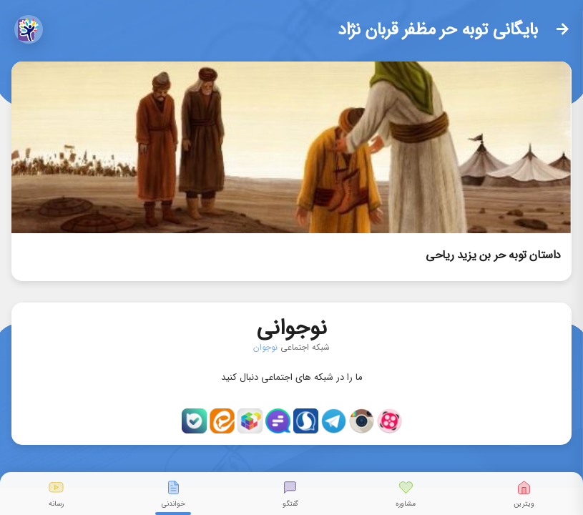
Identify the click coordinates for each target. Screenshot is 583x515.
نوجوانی (292, 325)
